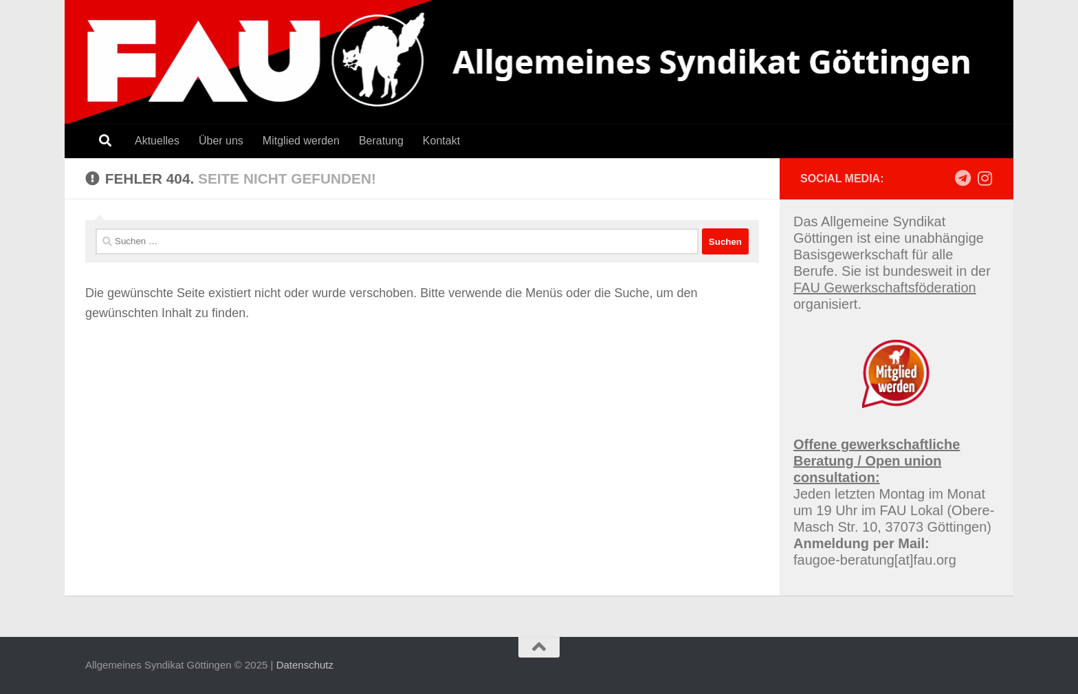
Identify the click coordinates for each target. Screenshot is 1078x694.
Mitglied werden (301, 141)
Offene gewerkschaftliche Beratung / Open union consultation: (876, 461)
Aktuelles (157, 141)
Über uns (221, 141)
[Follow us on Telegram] (962, 178)
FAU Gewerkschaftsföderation (884, 287)
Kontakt (441, 141)
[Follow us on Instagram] (984, 178)
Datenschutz (304, 665)
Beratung (381, 141)
